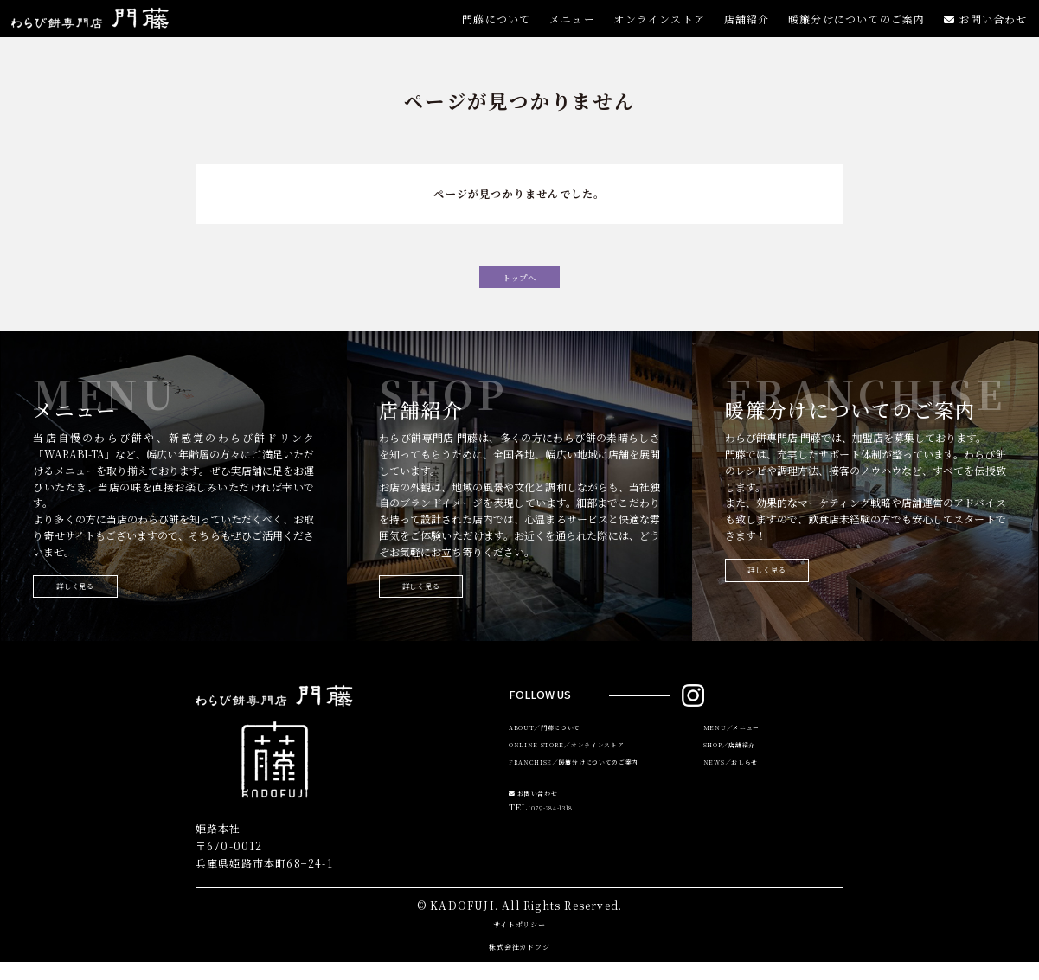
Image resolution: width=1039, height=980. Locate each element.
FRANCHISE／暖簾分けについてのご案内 (599, 791)
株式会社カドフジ (520, 962)
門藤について (492, 27)
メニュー (569, 27)
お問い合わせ (986, 27)
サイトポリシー (519, 939)
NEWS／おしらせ (741, 791)
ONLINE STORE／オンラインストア (589, 770)
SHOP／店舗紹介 (741, 770)
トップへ (520, 282)
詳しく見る (95, 600)
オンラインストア (656, 27)
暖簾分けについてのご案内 (855, 27)
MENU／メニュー (742, 748)
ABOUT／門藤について (560, 748)
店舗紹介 (745, 27)
